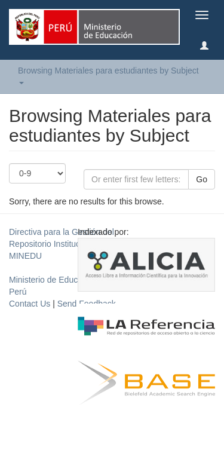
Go (201, 179)
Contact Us (29, 303)
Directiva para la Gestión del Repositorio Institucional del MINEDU (61, 244)
